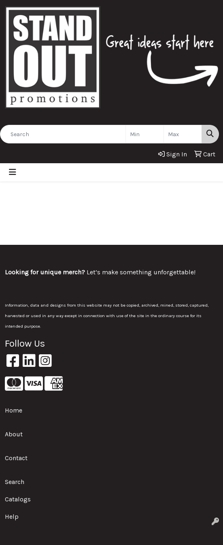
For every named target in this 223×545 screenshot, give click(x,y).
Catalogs (18, 499)
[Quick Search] (63, 134)
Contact (16, 458)
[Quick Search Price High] (183, 134)
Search (14, 482)
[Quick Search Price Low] (144, 134)
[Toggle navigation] (12, 172)
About (14, 434)
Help (12, 516)
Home (13, 410)
